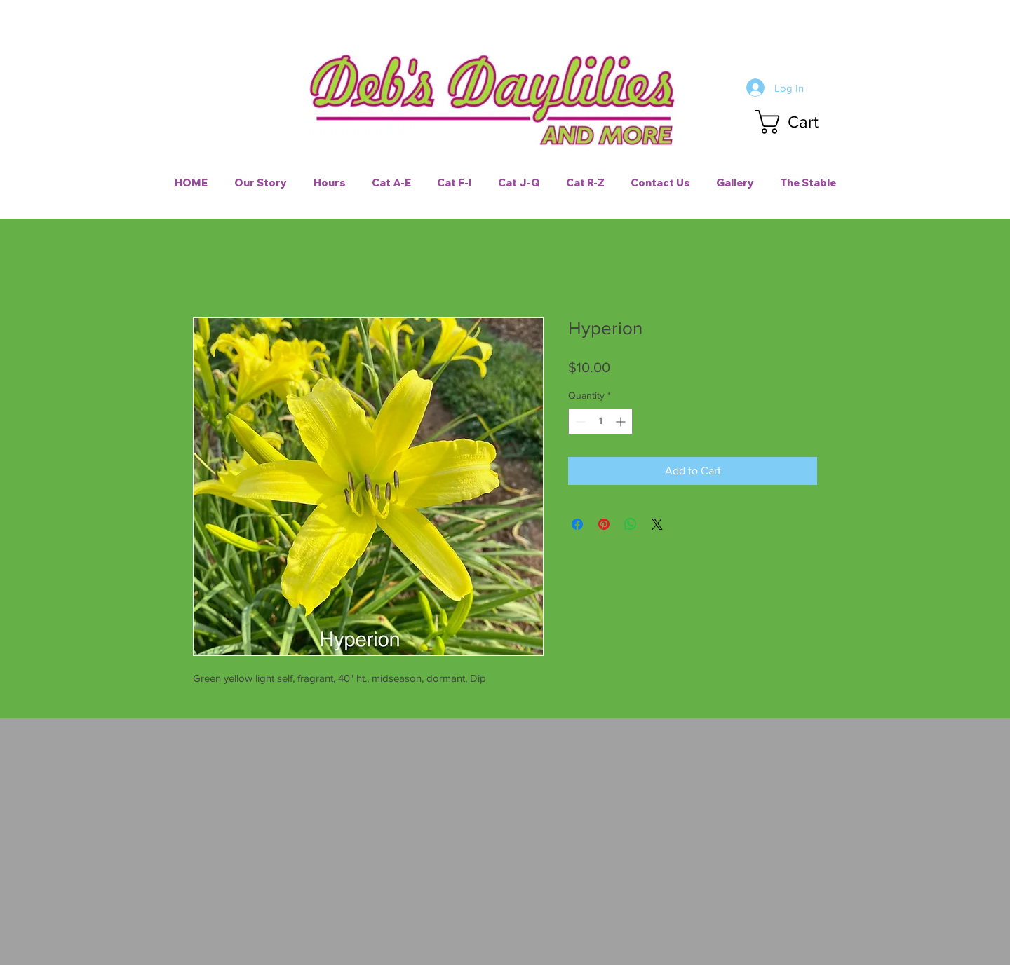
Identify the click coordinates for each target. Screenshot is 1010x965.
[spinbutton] (600, 421)
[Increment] (622, 421)
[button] (800, 122)
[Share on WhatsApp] (630, 524)
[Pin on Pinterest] (603, 524)
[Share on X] (657, 524)
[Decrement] (579, 421)
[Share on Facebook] (577, 524)
